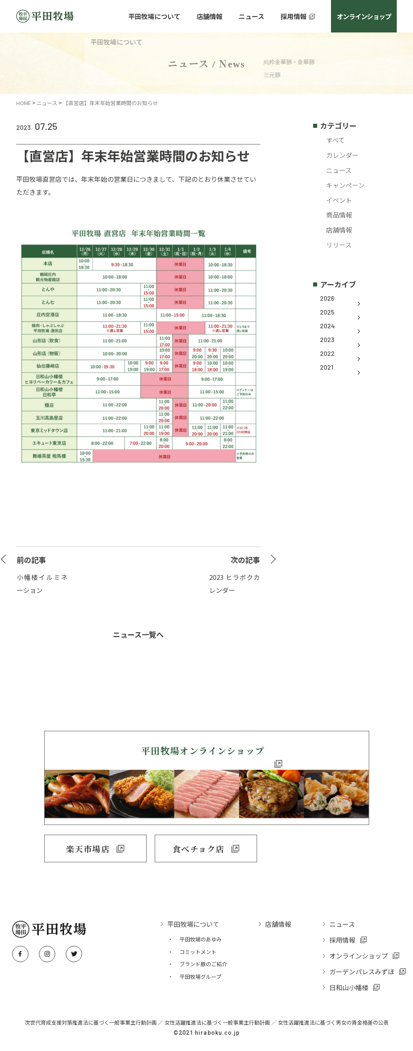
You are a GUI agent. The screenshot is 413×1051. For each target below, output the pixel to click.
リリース (333, 245)
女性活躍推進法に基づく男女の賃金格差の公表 (333, 1015)
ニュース (47, 103)
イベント (333, 200)
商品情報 (333, 215)
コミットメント (197, 944)
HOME (23, 103)
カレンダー (336, 155)
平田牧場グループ (200, 969)
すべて (329, 140)
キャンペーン (339, 185)
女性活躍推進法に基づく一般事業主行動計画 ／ (221, 1015)
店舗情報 (210, 16)
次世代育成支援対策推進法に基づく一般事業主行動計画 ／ (94, 1015)
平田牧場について (154, 16)
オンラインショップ (364, 16)
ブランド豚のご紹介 (203, 957)
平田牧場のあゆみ (200, 932)
